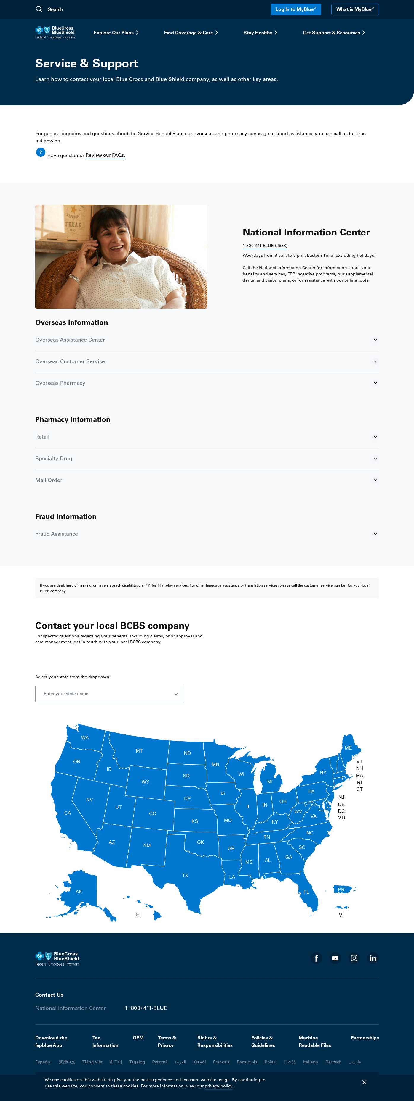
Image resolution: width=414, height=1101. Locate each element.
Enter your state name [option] (66, 693)
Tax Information (105, 1041)
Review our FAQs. (105, 155)
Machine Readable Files (315, 1041)
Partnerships (365, 1038)
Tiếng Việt (92, 1062)
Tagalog (137, 1062)
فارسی (355, 1062)
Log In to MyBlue (296, 9)
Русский (160, 1062)
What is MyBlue (355, 9)
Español (43, 1062)
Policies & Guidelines (263, 1041)
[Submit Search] (38, 9)
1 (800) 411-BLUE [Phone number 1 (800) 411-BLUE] (146, 1008)
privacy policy (219, 1086)
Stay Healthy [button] (261, 32)
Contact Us (49, 994)
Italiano (310, 1062)
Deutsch (333, 1062)
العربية (180, 1062)
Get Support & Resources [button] (335, 32)
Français (221, 1062)
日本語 (290, 1062)
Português (247, 1062)
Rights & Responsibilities (215, 1041)
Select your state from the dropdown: (73, 676)
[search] (75, 9)
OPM (138, 1038)
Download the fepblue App (51, 1041)
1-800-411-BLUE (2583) (265, 245)
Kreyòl (199, 1062)
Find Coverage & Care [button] (192, 32)
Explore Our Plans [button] (117, 32)
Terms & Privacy (167, 1041)
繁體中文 (67, 1062)
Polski (270, 1062)
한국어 (116, 1062)
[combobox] (109, 694)
